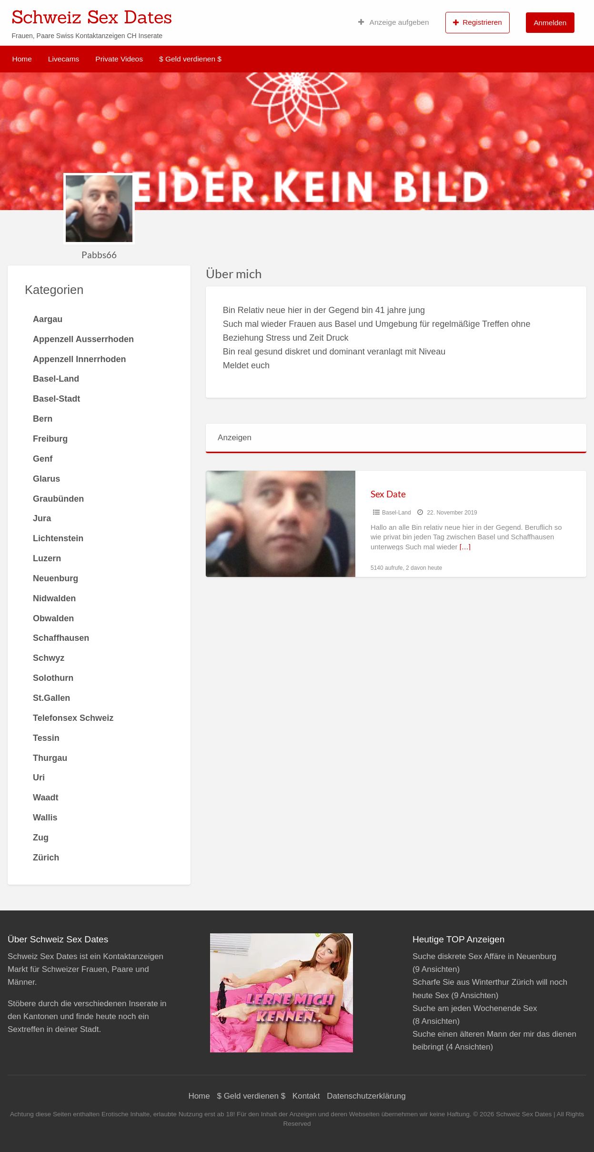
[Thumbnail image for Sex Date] (281, 524)
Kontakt (306, 1096)
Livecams (63, 59)
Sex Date (388, 493)
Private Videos (119, 59)
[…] (465, 547)
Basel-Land (396, 512)
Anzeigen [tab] (235, 437)
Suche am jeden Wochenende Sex (475, 1008)
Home (22, 59)
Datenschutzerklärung (366, 1096)
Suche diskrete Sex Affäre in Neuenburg (484, 956)
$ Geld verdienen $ (190, 59)
